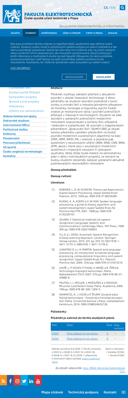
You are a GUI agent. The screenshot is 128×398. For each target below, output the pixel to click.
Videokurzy (16, 106)
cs (106, 7)
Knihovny (9, 133)
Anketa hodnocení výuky (20, 116)
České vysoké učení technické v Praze (51, 18)
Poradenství (11, 138)
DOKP (55, 333)
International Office (16, 125)
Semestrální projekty (23, 97)
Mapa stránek (52, 392)
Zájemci (15, 33)
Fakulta (112, 33)
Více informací (20, 67)
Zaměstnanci (49, 33)
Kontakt (110, 392)
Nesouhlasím (74, 76)
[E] (124, 392)
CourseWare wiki (20, 87)
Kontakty (9, 156)
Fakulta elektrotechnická (58, 14)
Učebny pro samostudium (26, 110)
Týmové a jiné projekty (24, 101)
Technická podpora (83, 392)
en (113, 7)
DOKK (55, 338)
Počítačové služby (15, 129)
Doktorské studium (16, 120)
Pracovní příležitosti (16, 142)
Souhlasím (103, 76)
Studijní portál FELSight (24, 92)
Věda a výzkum (72, 33)
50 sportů (9, 147)
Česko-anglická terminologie (22, 151)
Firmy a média (94, 33)
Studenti (30, 33)
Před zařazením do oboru (82, 333)
